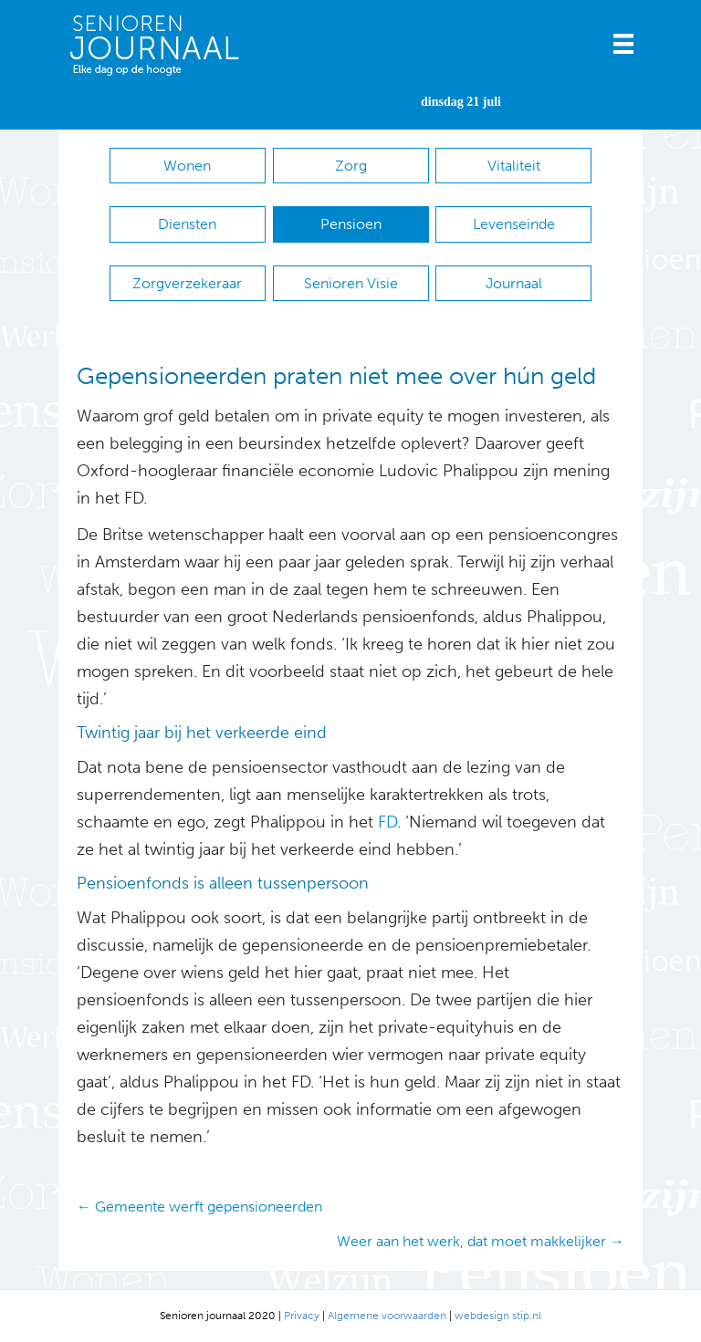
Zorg (351, 165)
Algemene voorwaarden (387, 1315)
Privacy (301, 1315)
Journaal (514, 283)
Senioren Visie (351, 283)
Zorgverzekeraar (187, 283)
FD (385, 822)
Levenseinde (514, 224)
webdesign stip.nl (498, 1315)
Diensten (187, 224)
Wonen (187, 165)
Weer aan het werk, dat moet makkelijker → (480, 1241)
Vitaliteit (513, 165)
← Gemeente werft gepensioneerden (199, 1206)
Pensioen (351, 224)
